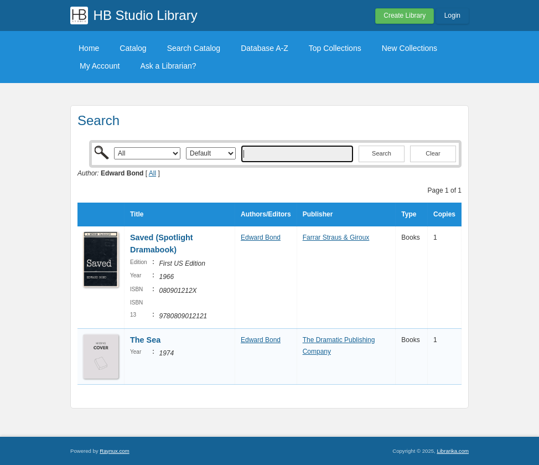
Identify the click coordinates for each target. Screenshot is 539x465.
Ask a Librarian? (168, 65)
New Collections (409, 48)
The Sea (145, 339)
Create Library (404, 15)
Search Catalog (194, 48)
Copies (444, 214)
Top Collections (335, 48)
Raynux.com (114, 451)
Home (89, 48)
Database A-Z (264, 48)
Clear (433, 153)
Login (452, 15)
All (152, 173)
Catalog (133, 48)
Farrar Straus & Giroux (336, 237)
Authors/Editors (266, 214)
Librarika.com (453, 451)
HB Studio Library (146, 15)
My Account (100, 65)
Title (136, 214)
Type (408, 214)
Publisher (318, 214)
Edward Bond (261, 237)
